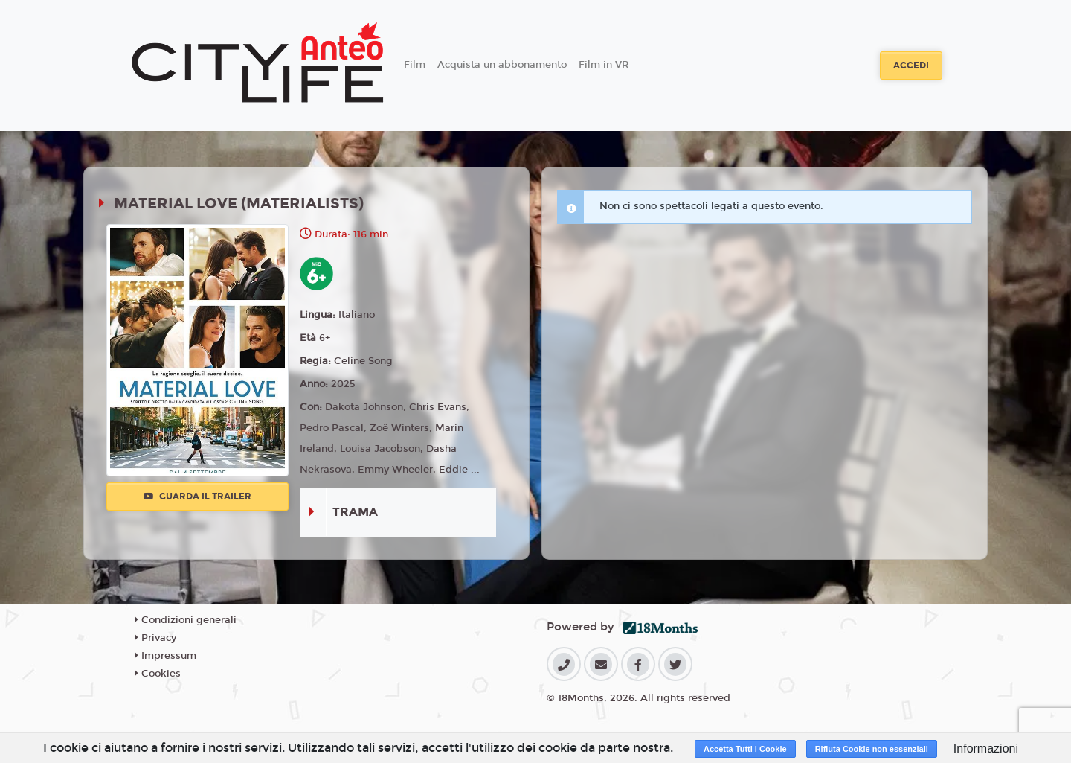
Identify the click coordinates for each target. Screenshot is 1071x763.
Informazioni (985, 748)
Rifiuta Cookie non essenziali (871, 748)
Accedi (911, 65)
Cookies (158, 674)
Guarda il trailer (197, 496)
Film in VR (603, 65)
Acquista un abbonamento (502, 65)
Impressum (165, 656)
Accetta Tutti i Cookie (745, 748)
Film (414, 65)
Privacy (155, 638)
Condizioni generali (186, 620)
